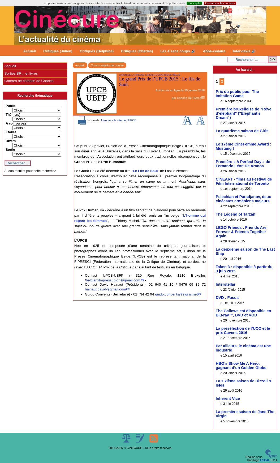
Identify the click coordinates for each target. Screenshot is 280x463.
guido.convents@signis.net (176, 294)
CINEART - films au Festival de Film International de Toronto (244, 181)
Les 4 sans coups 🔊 (178, 51)
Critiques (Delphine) (97, 51)
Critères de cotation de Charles (29, 81)
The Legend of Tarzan (235, 214)
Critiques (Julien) (57, 51)
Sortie (10, 150)
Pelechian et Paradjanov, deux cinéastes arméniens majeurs (243, 199)
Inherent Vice (228, 398)
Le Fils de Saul (145, 171)
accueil (80, 65)
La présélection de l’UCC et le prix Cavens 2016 (243, 330)
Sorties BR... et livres (21, 73)
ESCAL (265, 460)
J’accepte (194, 3)
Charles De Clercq (189, 98)
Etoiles (11, 132)
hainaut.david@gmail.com (105, 289)
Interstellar (225, 284)
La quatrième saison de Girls (242, 131)
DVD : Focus (227, 297)
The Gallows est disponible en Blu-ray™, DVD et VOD (243, 313)
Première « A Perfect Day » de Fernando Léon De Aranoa (243, 164)
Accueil (29, 51)
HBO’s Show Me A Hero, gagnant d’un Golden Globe (241, 365)
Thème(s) (13, 115)
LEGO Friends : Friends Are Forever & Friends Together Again (241, 231)
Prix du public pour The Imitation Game (237, 93)
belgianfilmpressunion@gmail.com (113, 280)
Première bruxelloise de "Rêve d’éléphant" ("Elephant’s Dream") (244, 113)
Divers (11, 141)
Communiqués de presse (107, 65)
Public (11, 106)
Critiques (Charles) (137, 51)
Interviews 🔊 (244, 51)
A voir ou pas (16, 123)
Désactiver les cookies (220, 3)
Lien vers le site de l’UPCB (118, 120)
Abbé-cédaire (214, 51)
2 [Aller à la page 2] (222, 81)
